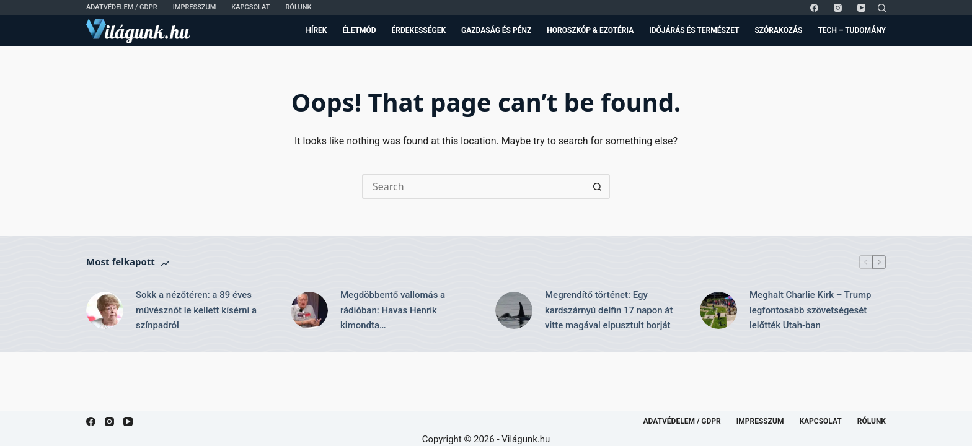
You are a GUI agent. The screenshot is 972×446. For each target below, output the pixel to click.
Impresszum (194, 7)
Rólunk (298, 7)
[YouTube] (861, 8)
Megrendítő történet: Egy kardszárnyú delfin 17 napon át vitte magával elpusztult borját (609, 310)
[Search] (882, 8)
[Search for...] (473, 186)
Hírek (316, 30)
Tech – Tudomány (852, 30)
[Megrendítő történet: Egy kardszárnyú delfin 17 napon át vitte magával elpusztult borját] (513, 310)
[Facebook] (814, 8)
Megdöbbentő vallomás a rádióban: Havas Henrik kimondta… (392, 310)
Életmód (359, 30)
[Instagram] (838, 8)
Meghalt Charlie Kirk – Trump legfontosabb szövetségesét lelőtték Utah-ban (810, 310)
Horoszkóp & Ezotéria (590, 30)
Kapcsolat (250, 7)
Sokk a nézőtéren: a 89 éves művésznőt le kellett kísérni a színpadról (196, 310)
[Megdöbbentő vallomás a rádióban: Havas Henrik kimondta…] (309, 310)
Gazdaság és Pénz (496, 30)
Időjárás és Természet (694, 30)
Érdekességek (419, 30)
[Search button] (597, 186)
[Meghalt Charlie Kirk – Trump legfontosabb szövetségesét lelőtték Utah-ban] (718, 310)
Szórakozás (778, 30)
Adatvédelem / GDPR (121, 7)
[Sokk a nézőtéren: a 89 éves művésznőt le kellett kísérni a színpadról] (104, 310)
